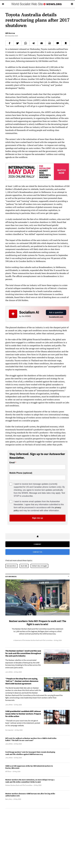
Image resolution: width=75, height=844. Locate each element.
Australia (24, 566)
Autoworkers (11, 566)
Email (12, 463)
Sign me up (37, 518)
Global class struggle (39, 566)
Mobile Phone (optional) (20, 473)
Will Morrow (10, 33)
